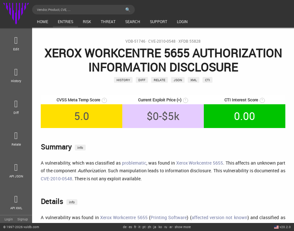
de (124, 227)
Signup (22, 219)
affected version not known (219, 217)
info (80, 147)
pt (144, 227)
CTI (207, 80)
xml (193, 80)
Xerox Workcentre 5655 (199, 163)
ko (160, 227)
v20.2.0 (285, 227)
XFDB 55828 (189, 41)
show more (183, 227)
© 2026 (21, 227)
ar (170, 227)
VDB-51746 (135, 41)
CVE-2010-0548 (162, 41)
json (178, 80)
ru (165, 227)
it (139, 227)
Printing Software (169, 217)
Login (8, 219)
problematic (134, 163)
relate (159, 80)
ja (154, 227)
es (130, 227)
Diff (141, 80)
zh (149, 227)
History (123, 80)
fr (135, 227)
